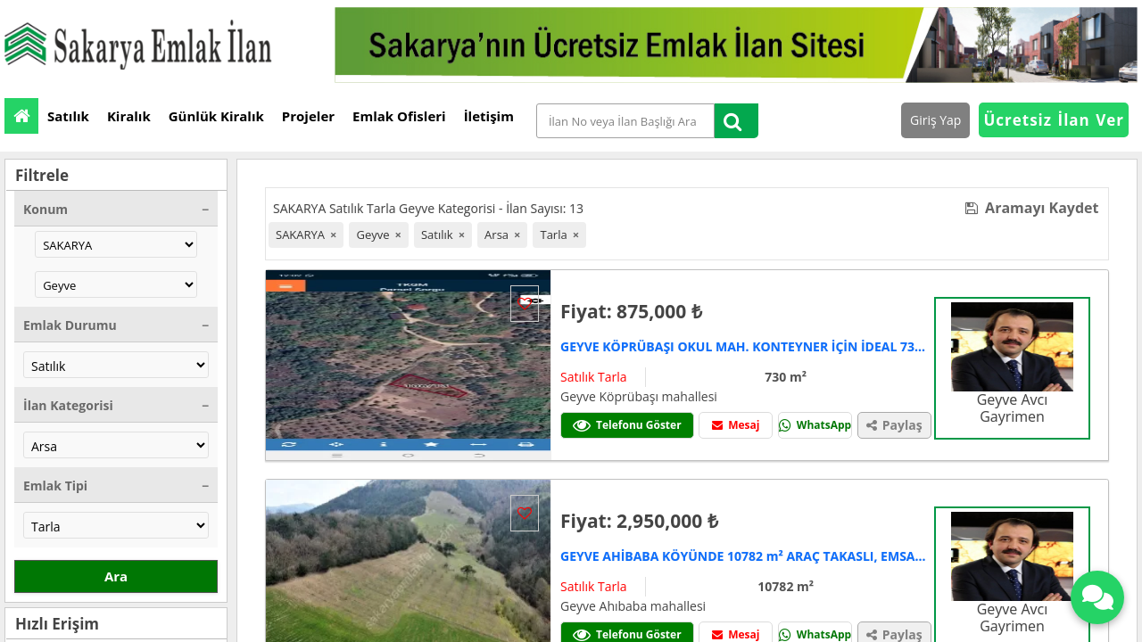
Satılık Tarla (593, 376)
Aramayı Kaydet (1032, 208)
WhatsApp (815, 424)
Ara (116, 576)
